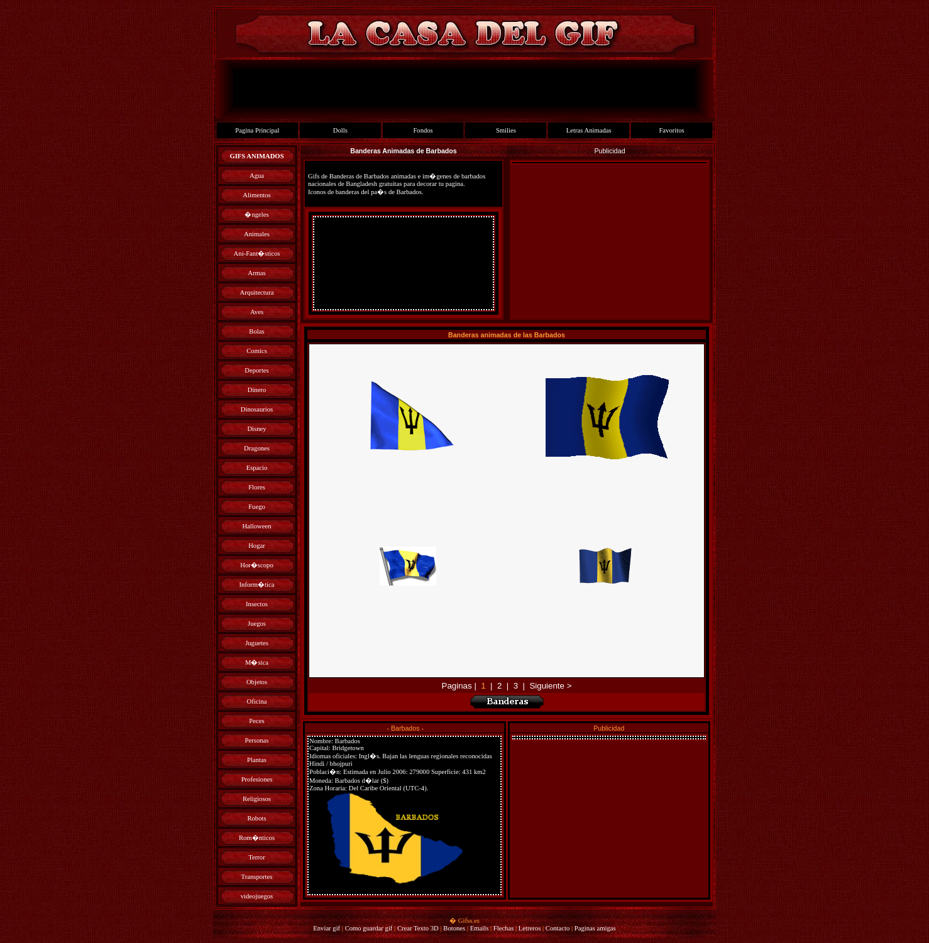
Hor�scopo (256, 565)
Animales (257, 234)
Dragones (257, 448)
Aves (256, 311)
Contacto (557, 928)
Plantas (257, 759)
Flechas (503, 928)
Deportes (256, 370)
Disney (256, 428)
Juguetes (256, 643)
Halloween (256, 526)
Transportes (257, 876)
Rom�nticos (257, 837)
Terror (256, 857)
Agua (257, 175)
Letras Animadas (589, 130)
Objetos (256, 682)
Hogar (256, 545)
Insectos (257, 604)
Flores (256, 487)
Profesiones (257, 779)
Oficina (257, 701)
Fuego (256, 506)
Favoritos (671, 130)
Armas (256, 273)
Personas (257, 740)
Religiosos (257, 798)
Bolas (256, 331)
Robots (256, 818)
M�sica (256, 662)
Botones (454, 928)
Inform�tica (257, 584)
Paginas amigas (595, 928)
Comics (256, 350)
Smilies (506, 130)
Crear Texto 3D (418, 928)
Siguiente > (550, 685)
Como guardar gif (369, 928)
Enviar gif (326, 928)
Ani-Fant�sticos (257, 253)
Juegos (257, 623)
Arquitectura (257, 292)
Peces (256, 720)
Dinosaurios (257, 409)
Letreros (530, 928)
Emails (479, 928)
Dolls (340, 130)
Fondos (422, 130)
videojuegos (257, 896)
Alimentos (256, 195)
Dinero (257, 389)
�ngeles (256, 214)
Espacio (257, 467)
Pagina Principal (257, 130)
